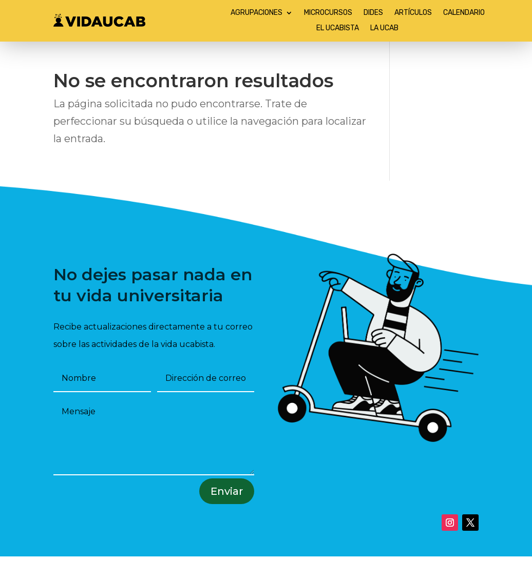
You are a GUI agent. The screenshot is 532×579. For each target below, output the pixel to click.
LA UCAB (384, 28)
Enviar (227, 491)
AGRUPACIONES (256, 13)
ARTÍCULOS (413, 13)
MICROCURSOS (328, 13)
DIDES (373, 13)
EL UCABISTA (337, 28)
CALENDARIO (464, 13)
